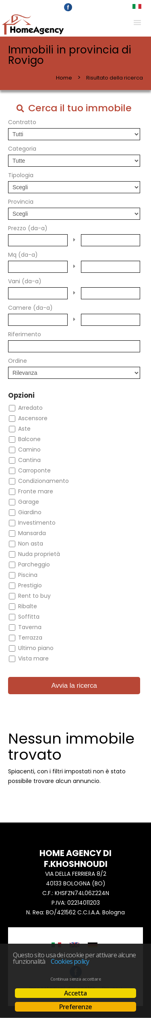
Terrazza (30, 638)
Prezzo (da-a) (28, 228)
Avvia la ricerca (74, 685)
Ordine (17, 361)
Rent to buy (34, 596)
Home (64, 78)
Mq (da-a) (23, 255)
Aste (24, 429)
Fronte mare (35, 491)
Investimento (37, 523)
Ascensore (33, 418)
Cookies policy (70, 961)
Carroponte (34, 470)
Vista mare (33, 658)
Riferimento (24, 334)
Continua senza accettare (75, 979)
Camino (29, 450)
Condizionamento (43, 481)
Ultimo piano (36, 648)
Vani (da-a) (24, 281)
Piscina (27, 575)
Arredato (30, 408)
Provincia (20, 202)
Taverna (29, 627)
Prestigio (30, 585)
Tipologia (20, 175)
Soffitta (28, 617)
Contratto (22, 122)
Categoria (22, 149)
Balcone (29, 439)
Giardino (29, 512)
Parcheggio (34, 564)
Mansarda (32, 533)
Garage (28, 502)
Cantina (29, 460)
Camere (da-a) (30, 308)
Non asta (30, 544)
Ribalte (27, 606)
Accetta (75, 993)
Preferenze (75, 1006)
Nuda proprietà (39, 554)
